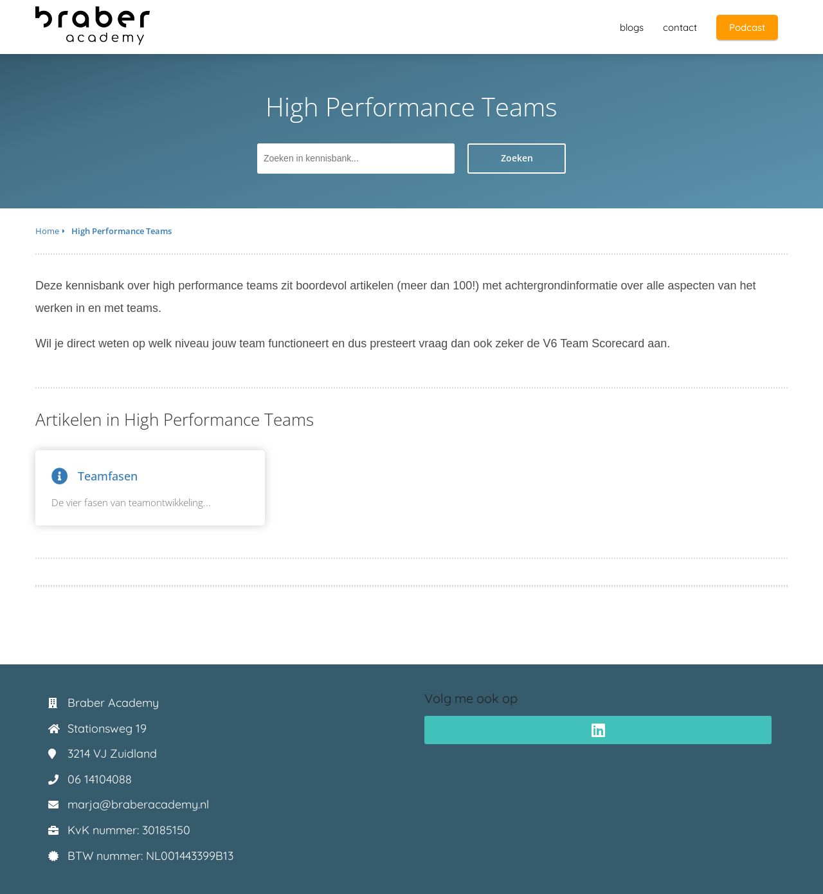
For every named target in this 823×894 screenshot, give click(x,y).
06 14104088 (100, 779)
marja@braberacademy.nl (138, 804)
